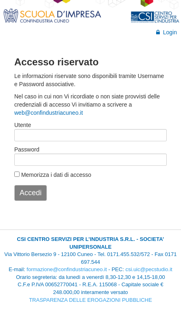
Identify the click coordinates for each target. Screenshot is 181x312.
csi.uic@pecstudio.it (149, 269)
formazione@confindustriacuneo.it (66, 269)
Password (26, 149)
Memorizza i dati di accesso (52, 175)
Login (166, 32)
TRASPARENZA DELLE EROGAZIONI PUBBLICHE (90, 300)
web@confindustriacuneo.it (48, 112)
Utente (22, 125)
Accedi (31, 193)
